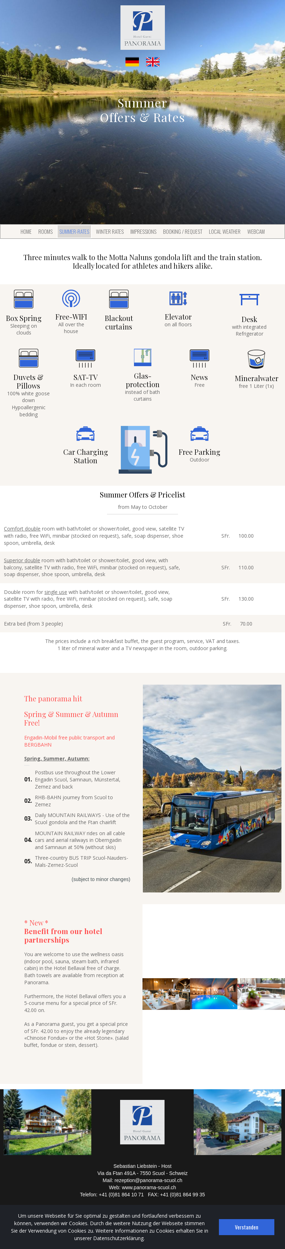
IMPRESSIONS (143, 231)
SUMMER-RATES (74, 231)
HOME (26, 231)
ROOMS (45, 231)
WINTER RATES (110, 231)
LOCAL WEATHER (225, 231)
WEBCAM (256, 231)
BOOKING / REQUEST (182, 231)
